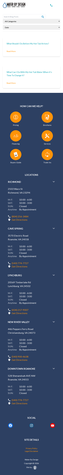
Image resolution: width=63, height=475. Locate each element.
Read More (11, 51)
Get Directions (19, 219)
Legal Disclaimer (31, 451)
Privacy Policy (31, 448)
